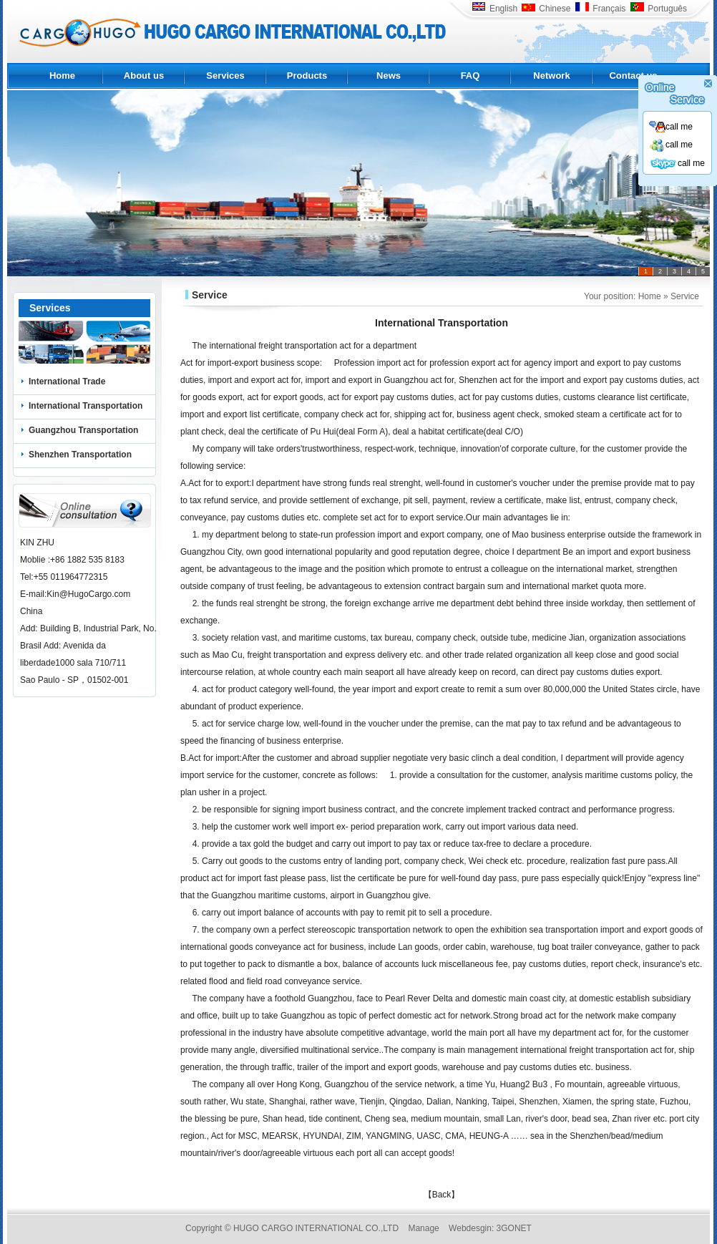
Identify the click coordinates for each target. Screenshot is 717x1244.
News (388, 75)
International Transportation (85, 406)
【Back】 (442, 1195)
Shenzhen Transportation (80, 455)
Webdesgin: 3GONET (490, 1228)
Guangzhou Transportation (83, 430)
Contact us (633, 75)
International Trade (67, 381)
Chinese (546, 9)
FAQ (470, 75)
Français (600, 9)
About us (144, 75)
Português (658, 9)
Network (551, 75)
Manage (423, 1228)
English (494, 9)
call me (671, 127)
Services (225, 75)
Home (62, 75)
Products (307, 75)
